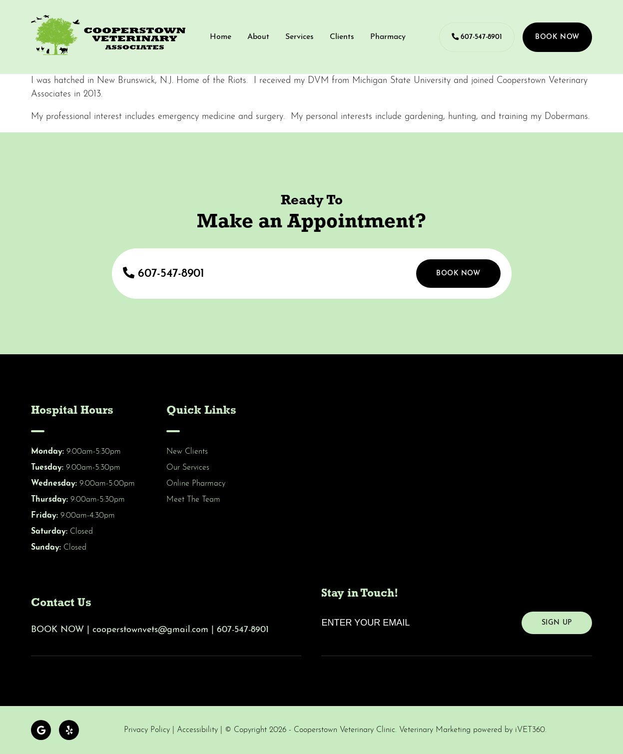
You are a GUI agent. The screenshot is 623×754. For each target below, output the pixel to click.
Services (299, 37)
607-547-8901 (477, 37)
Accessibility (197, 730)
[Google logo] (41, 730)
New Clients (187, 452)
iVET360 (530, 730)
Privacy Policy (147, 730)
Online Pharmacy (195, 484)
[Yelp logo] (69, 730)
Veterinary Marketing (435, 730)
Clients (342, 37)
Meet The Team (193, 500)
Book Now (557, 37)
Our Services (187, 468)
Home (220, 37)
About (258, 37)
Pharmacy (388, 37)
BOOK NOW (57, 630)
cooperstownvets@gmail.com (150, 630)
